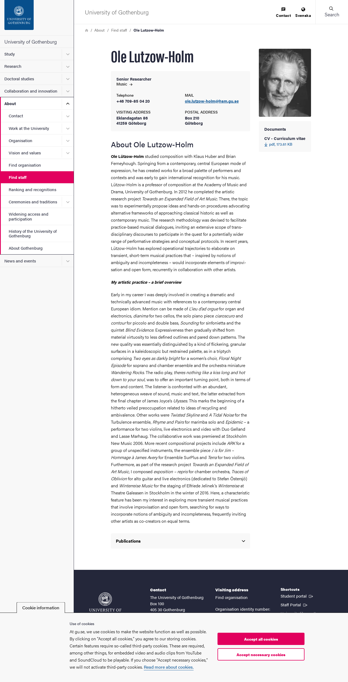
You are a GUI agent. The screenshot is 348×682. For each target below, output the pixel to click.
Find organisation (25, 165)
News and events (20, 261)
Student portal (297, 596)
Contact (16, 115)
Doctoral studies (19, 78)
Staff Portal (294, 604)
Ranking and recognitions (32, 189)
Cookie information (40, 607)
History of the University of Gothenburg (33, 233)
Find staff (17, 177)
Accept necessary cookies (261, 654)
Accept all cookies (261, 639)
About (10, 103)
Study (9, 54)
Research (12, 66)
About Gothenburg (26, 248)
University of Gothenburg (30, 41)
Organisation (20, 140)
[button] (331, 12)
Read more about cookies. (169, 667)
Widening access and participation (28, 216)
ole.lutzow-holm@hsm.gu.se (212, 101)
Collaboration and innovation (30, 91)
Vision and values (25, 152)
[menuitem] (283, 12)
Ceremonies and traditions (33, 201)
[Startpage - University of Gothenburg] (37, 17)
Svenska (303, 12)
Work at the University (29, 128)
